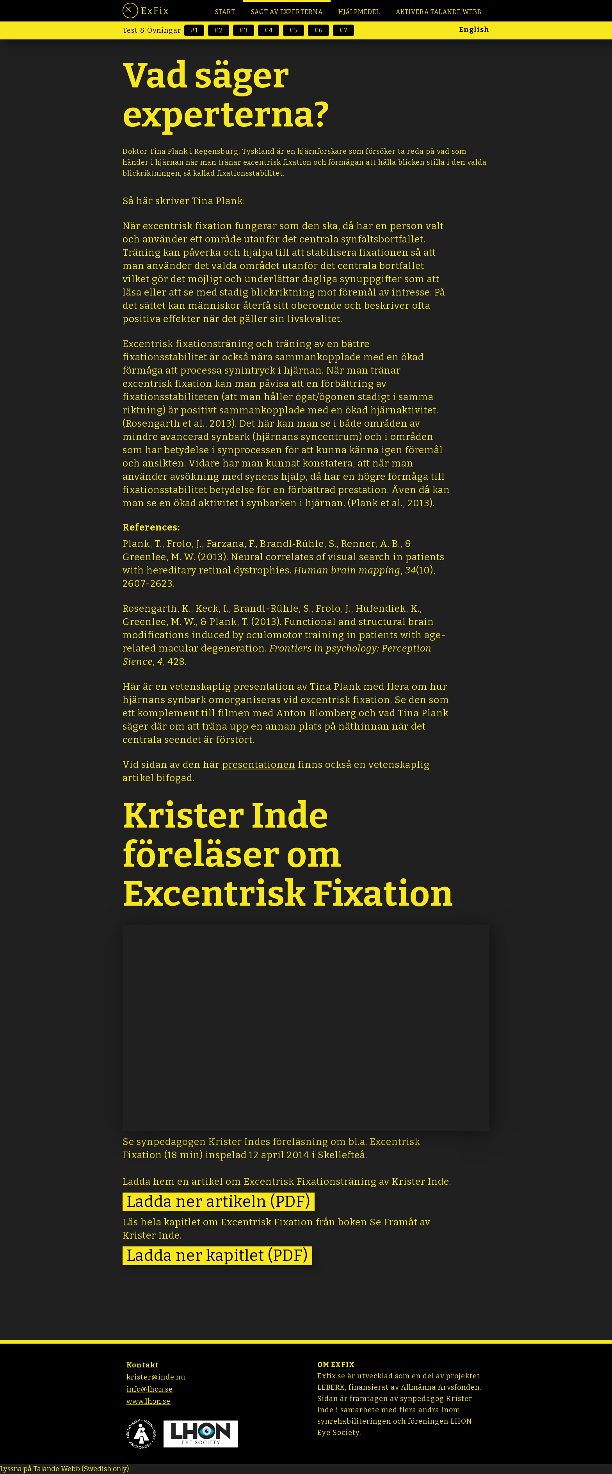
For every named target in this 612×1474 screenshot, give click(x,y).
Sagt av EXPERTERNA (287, 12)
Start (225, 12)
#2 (218, 30)
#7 (343, 30)
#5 (293, 30)
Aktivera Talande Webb (439, 12)
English (474, 29)
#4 (268, 30)
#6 (318, 30)
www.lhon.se (148, 1401)
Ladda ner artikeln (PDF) (218, 1202)
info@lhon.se (149, 1389)
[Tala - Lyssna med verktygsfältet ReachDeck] (64, 1469)
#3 (243, 30)
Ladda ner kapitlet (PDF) (217, 1255)
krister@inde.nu (156, 1377)
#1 (194, 30)
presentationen (258, 764)
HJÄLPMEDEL (359, 12)
